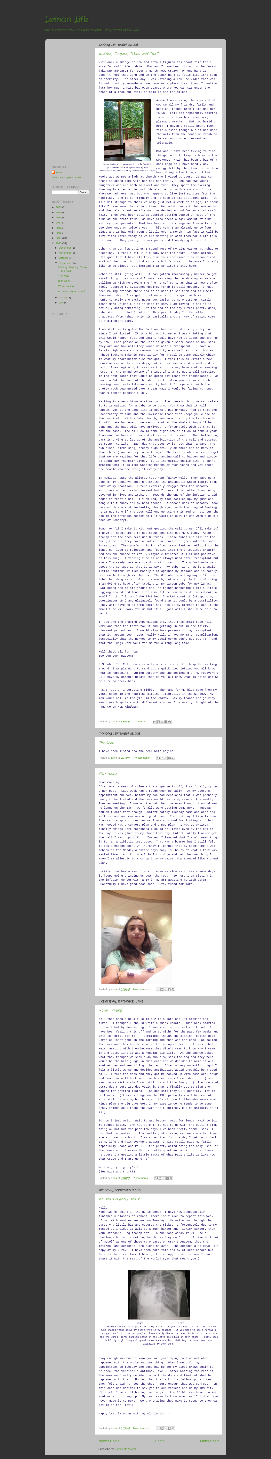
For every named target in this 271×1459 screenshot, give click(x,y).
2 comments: (141, 1178)
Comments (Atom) (125, 1449)
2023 (59, 207)
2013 (59, 243)
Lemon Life (66, 20)
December (65, 247)
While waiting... (111, 1010)
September (66, 263)
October (64, 257)
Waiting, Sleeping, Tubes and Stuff (128, 53)
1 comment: (140, 721)
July (61, 302)
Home (160, 1441)
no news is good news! (119, 1199)
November (65, 252)
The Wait (106, 742)
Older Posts (209, 1441)
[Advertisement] (67, 100)
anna (59, 172)
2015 (59, 232)
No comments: (142, 757)
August (63, 297)
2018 (59, 217)
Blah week (108, 773)
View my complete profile (66, 177)
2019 (59, 212)
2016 (59, 227)
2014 (59, 238)
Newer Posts (109, 1441)
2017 (59, 222)
